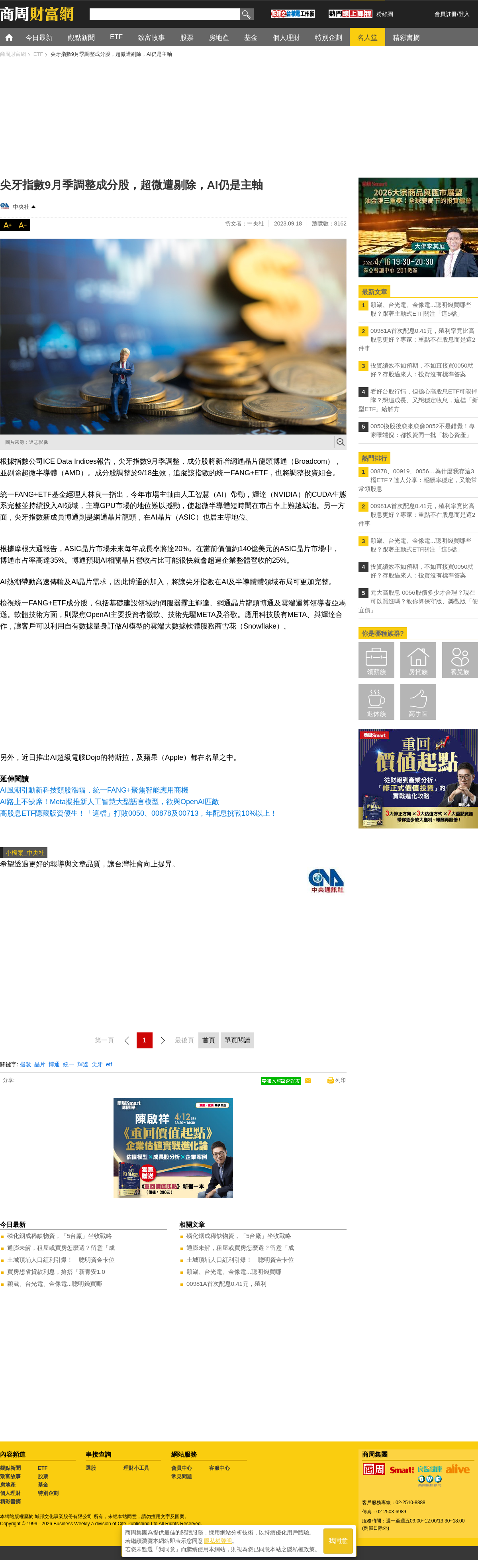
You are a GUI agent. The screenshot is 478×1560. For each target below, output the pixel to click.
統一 (68, 1064)
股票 (43, 1476)
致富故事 (10, 1476)
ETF (43, 1468)
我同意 (338, 1540)
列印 (340, 1080)
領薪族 (376, 671)
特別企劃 (48, 1493)
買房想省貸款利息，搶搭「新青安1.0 (56, 1271)
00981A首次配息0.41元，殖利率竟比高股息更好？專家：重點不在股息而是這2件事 (416, 339)
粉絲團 (384, 14)
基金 (43, 1485)
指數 (25, 1064)
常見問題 (181, 1476)
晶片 (39, 1064)
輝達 (82, 1064)
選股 (91, 1468)
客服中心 (219, 1468)
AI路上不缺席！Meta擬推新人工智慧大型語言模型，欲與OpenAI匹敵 (109, 802)
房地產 (8, 1485)
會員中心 (181, 1468)
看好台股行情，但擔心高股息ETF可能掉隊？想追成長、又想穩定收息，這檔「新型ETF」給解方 (418, 400)
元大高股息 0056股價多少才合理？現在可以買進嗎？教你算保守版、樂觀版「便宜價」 (418, 601)
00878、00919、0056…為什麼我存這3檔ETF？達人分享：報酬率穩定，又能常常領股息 (417, 480)
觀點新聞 (10, 1468)
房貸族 (418, 671)
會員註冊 (446, 14)
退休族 (376, 713)
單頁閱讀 (237, 1040)
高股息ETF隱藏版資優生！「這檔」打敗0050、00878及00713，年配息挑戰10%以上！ (138, 813)
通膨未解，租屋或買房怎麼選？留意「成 (61, 1247)
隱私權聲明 (218, 1540)
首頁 (16, 37)
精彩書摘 (10, 1502)
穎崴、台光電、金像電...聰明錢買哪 (54, 1283)
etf (109, 1064)
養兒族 (460, 671)
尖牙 (97, 1064)
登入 (464, 14)
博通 (54, 1064)
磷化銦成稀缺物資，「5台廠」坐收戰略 (59, 1235)
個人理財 (10, 1493)
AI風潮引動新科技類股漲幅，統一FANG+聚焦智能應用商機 (94, 790)
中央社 (21, 207)
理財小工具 (136, 1468)
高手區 (418, 713)
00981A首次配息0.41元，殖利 (226, 1283)
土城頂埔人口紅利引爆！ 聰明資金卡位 (61, 1259)
